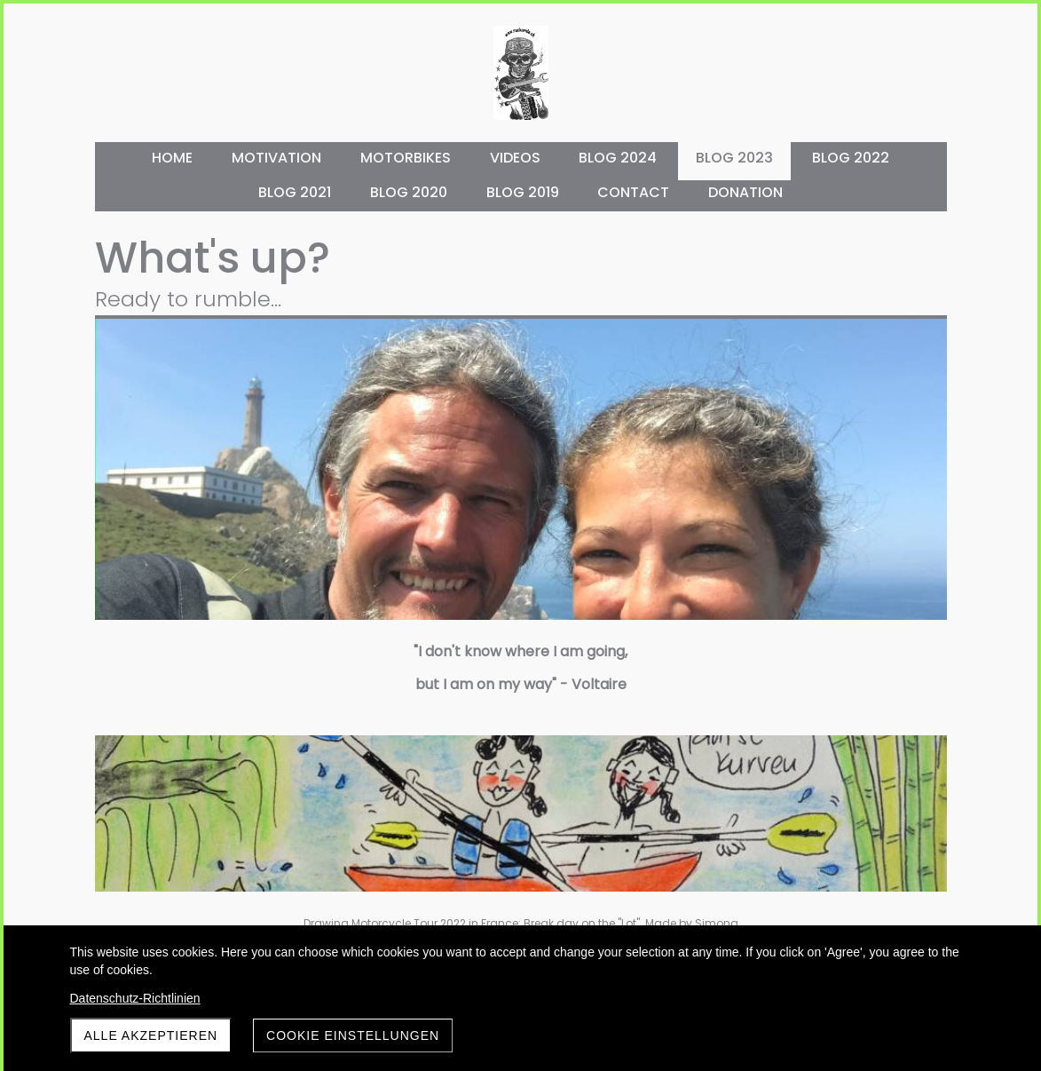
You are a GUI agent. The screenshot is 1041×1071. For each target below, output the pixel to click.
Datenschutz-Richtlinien (135, 998)
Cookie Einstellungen (352, 1035)
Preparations (833, 497)
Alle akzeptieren (151, 1035)
